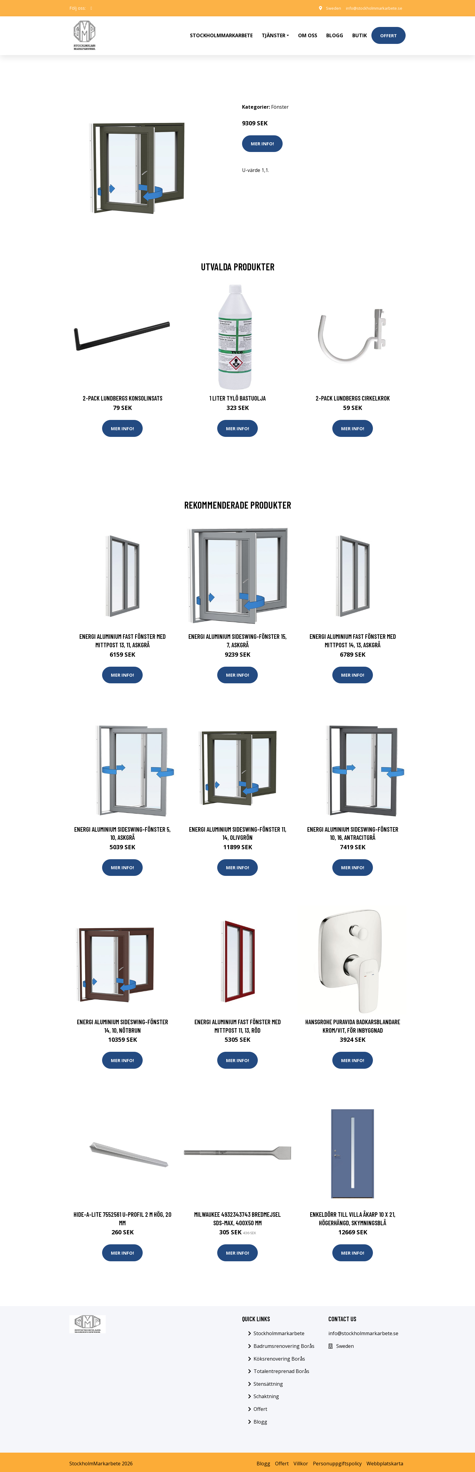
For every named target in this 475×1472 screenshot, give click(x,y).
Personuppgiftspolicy (337, 1460)
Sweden (326, 8)
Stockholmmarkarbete (221, 32)
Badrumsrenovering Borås (284, 1343)
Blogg (334, 32)
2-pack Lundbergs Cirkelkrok (353, 391)
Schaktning (266, 1393)
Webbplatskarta (385, 1460)
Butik (359, 32)
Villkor (301, 1460)
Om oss (307, 32)
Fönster (280, 100)
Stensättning (268, 1381)
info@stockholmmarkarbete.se (370, 8)
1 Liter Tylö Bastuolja (237, 391)
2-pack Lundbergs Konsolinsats (122, 391)
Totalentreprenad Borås (281, 1368)
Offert (388, 32)
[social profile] (91, 8)
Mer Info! (262, 137)
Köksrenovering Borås (279, 1355)
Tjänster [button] (273, 32)
